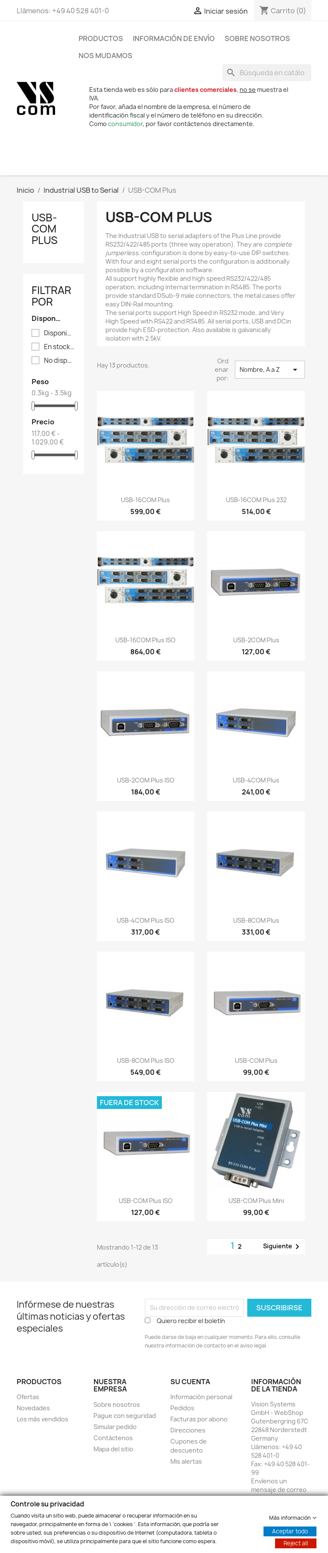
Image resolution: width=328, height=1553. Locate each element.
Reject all (296, 1543)
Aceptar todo (290, 1531)
